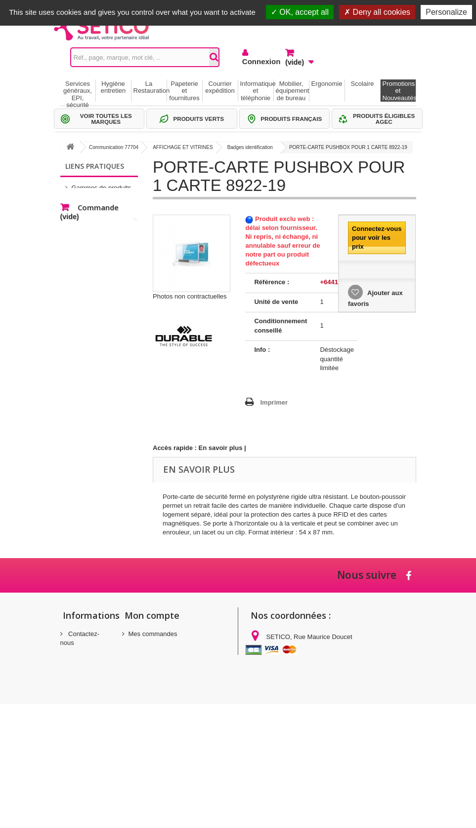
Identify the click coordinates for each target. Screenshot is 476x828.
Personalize (446, 12)
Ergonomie (327, 83)
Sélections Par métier (102, 199)
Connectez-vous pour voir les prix (376, 237)
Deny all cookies (377, 12)
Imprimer (274, 402)
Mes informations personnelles (172, 659)
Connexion (256, 61)
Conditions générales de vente (79, 707)
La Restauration (150, 87)
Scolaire (362, 83)
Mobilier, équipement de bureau (292, 91)
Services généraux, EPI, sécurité (77, 91)
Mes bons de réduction (161, 672)
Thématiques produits (102, 214)
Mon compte (152, 615)
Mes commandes (153, 634)
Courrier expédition (219, 87)
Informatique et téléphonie (256, 91)
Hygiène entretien (113, 87)
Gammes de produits (101, 184)
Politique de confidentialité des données (81, 760)
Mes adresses (149, 646)
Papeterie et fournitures (184, 91)
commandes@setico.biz (291, 717)
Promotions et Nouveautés (399, 91)
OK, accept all (300, 12)
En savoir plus (221, 448)
